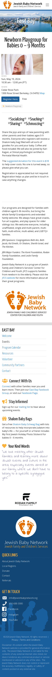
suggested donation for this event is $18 (28, 161)
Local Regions (9, 566)
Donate (6, 570)
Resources (7, 353)
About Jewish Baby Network (16, 561)
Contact (6, 371)
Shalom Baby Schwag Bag (26, 424)
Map (42, 93)
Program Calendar (11, 347)
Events (6, 341)
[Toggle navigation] (47, 5)
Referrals (6, 580)
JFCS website (8, 277)
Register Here (10, 99)
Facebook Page (30, 393)
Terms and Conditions (30, 640)
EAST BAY (8, 330)
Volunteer (7, 359)
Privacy (15, 640)
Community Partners (13, 365)
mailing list (24, 406)
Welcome (7, 336)
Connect (6, 386)
